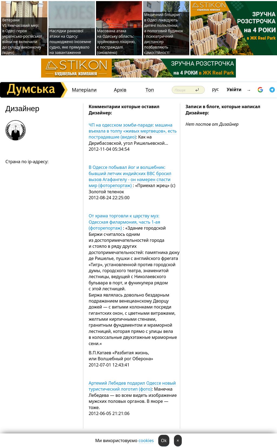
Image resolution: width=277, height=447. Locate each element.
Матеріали (84, 89)
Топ (150, 89)
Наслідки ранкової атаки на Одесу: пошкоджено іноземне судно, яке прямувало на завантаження (70, 41)
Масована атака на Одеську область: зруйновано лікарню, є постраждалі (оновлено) (116, 41)
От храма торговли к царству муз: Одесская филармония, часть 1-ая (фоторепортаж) (124, 222)
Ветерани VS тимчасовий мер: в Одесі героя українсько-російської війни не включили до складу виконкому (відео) (22, 36)
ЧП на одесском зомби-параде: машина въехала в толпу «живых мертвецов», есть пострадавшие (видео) (133, 131)
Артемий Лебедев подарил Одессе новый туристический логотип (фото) (132, 386)
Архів (120, 89)
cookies (146, 440)
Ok (164, 440)
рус (215, 89)
